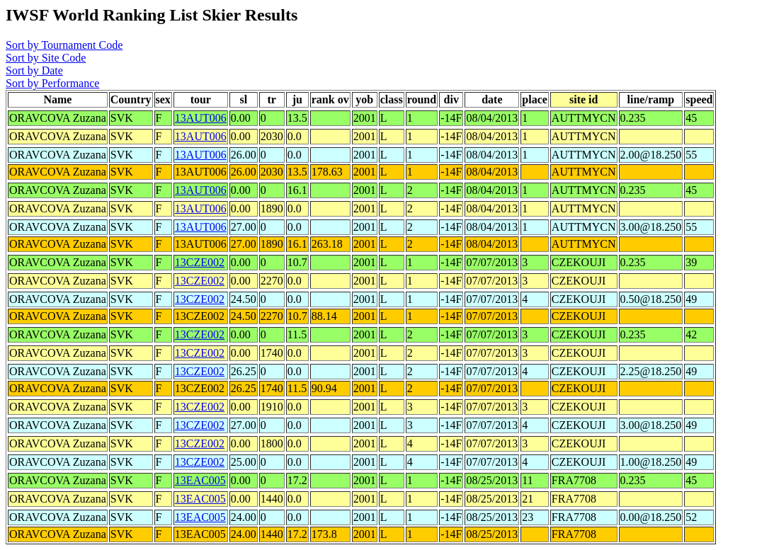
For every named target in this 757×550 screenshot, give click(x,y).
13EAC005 (200, 480)
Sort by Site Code (46, 58)
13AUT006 (201, 118)
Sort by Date (34, 70)
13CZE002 (199, 262)
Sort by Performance (52, 83)
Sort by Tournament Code (64, 45)
